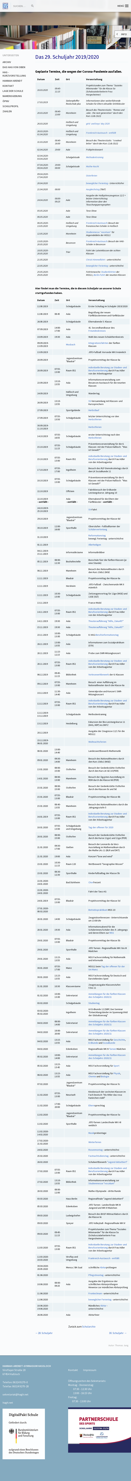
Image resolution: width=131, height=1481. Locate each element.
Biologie (104, 1076)
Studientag (94, 1003)
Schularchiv (88, 1326)
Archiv (7, 62)
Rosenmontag (95, 1149)
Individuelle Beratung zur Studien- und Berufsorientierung (107, 815)
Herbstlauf (93, 410)
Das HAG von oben (14, 67)
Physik (117, 1073)
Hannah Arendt (12, 80)
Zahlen (7, 111)
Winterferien (94, 1142)
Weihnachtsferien (97, 741)
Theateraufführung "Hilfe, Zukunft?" (106, 621)
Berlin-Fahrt (99, 274)
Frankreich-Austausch (96, 222)
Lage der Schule (13, 91)
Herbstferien (95, 419)
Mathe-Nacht (92, 166)
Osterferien (91, 175)
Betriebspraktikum (97, 909)
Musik (91, 1132)
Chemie (92, 1076)
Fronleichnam (95, 1293)
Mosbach (70, 344)
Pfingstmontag (96, 1275)
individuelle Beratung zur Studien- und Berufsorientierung (107, 369)
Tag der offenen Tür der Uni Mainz (106, 968)
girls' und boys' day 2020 (98, 123)
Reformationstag (97, 535)
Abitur (103, 1267)
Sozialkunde (109, 1042)
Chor (90, 882)
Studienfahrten (108, 271)
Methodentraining (94, 157)
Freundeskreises (97, 330)
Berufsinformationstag (107, 634)
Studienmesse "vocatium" (98, 232)
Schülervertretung (97, 529)
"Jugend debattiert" (117, 1162)
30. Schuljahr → (118, 1333)
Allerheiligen (94, 544)
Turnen (112, 1048)
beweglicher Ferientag (97, 183)
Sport (116, 1065)
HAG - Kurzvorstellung (14, 73)
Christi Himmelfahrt (95, 259)
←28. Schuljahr (44, 1333)
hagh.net (8, 1402)
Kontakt (8, 85)
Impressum (89, 1370)
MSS (111, 932)
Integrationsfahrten (98, 342)
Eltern (91, 1105)
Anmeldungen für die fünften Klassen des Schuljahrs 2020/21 (107, 995)
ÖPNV (6, 101)
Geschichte (119, 1039)
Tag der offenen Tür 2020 (100, 827)
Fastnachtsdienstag (98, 1155)
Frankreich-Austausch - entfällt (101, 132)
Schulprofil (11, 106)
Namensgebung (12, 96)
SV (89, 401)
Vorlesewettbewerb (98, 674)
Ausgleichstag (92, 189)
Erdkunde (93, 1042)
